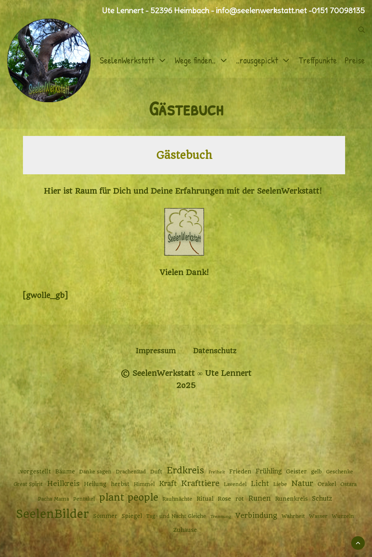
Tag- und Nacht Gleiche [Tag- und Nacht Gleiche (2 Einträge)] (176, 516)
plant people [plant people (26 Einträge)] (128, 497)
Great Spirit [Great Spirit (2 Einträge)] (28, 484)
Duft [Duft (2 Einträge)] (156, 472)
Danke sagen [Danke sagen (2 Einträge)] (95, 472)
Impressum (156, 351)
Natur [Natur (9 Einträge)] (302, 483)
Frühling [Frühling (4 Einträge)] (269, 471)
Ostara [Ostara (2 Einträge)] (348, 484)
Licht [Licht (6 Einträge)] (260, 484)
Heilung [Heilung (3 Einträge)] (95, 484)
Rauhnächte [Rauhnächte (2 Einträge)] (177, 499)
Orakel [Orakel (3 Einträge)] (326, 484)
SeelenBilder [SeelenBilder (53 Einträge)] (52, 514)
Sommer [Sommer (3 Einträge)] (105, 516)
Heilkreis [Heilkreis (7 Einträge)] (63, 484)
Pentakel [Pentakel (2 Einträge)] (84, 499)
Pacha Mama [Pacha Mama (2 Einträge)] (53, 499)
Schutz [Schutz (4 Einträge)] (322, 498)
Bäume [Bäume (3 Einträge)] (65, 471)
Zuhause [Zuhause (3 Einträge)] (185, 530)
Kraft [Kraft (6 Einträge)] (168, 484)
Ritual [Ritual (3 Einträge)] (205, 499)
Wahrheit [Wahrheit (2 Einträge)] (293, 516)
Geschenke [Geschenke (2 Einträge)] (339, 472)
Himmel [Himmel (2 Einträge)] (144, 484)
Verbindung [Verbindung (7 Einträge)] (256, 515)
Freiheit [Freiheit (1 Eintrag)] (216, 472)
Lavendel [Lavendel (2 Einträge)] (235, 484)
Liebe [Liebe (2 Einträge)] (280, 484)
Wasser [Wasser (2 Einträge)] (318, 516)
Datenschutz (214, 351)
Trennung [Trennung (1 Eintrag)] (220, 516)
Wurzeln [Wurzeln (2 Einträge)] (343, 516)
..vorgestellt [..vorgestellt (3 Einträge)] (34, 471)
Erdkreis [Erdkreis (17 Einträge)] (185, 470)
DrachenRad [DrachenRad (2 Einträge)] (131, 472)
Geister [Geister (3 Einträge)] (296, 471)
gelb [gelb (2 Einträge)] (316, 472)
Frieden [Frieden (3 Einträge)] (240, 471)
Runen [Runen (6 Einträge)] (259, 498)
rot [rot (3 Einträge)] (239, 499)
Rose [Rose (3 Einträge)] (224, 499)
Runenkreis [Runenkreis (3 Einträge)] (291, 499)
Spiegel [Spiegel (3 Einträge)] (132, 516)
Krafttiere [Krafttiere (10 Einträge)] (200, 483)
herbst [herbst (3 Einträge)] (120, 484)
